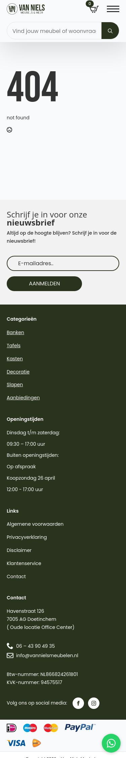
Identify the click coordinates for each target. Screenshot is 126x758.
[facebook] (78, 703)
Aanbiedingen (23, 397)
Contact (16, 576)
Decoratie (18, 371)
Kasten (15, 358)
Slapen (15, 384)
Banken (15, 332)
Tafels (13, 345)
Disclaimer (19, 550)
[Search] (110, 31)
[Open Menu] (113, 9)
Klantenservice (24, 563)
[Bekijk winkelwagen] (94, 9)
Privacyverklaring (27, 537)
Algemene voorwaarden (35, 524)
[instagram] (93, 703)
